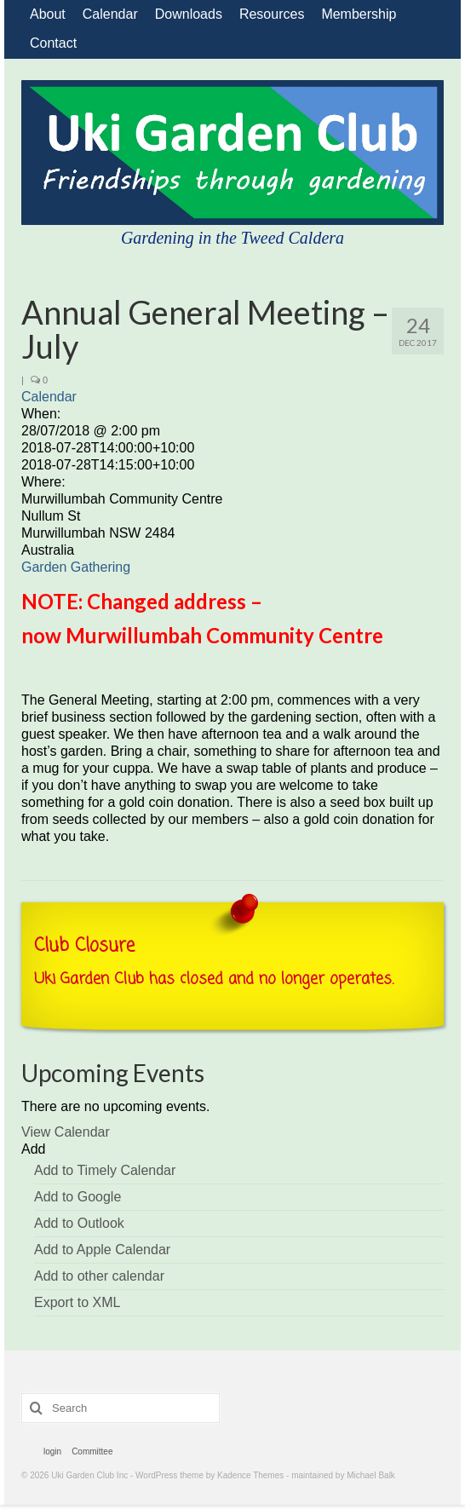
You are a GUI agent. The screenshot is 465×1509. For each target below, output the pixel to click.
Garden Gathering (75, 567)
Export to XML (77, 1302)
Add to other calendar (99, 1276)
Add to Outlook (79, 1223)
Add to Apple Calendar (102, 1249)
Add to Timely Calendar (104, 1170)
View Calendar (65, 1132)
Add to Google (77, 1196)
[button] (33, 1149)
